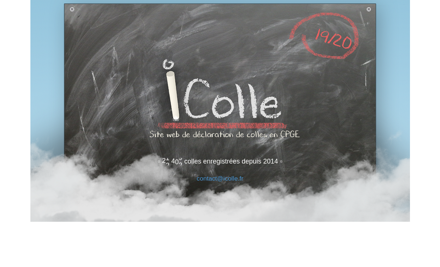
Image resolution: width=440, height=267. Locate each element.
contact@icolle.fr (220, 178)
